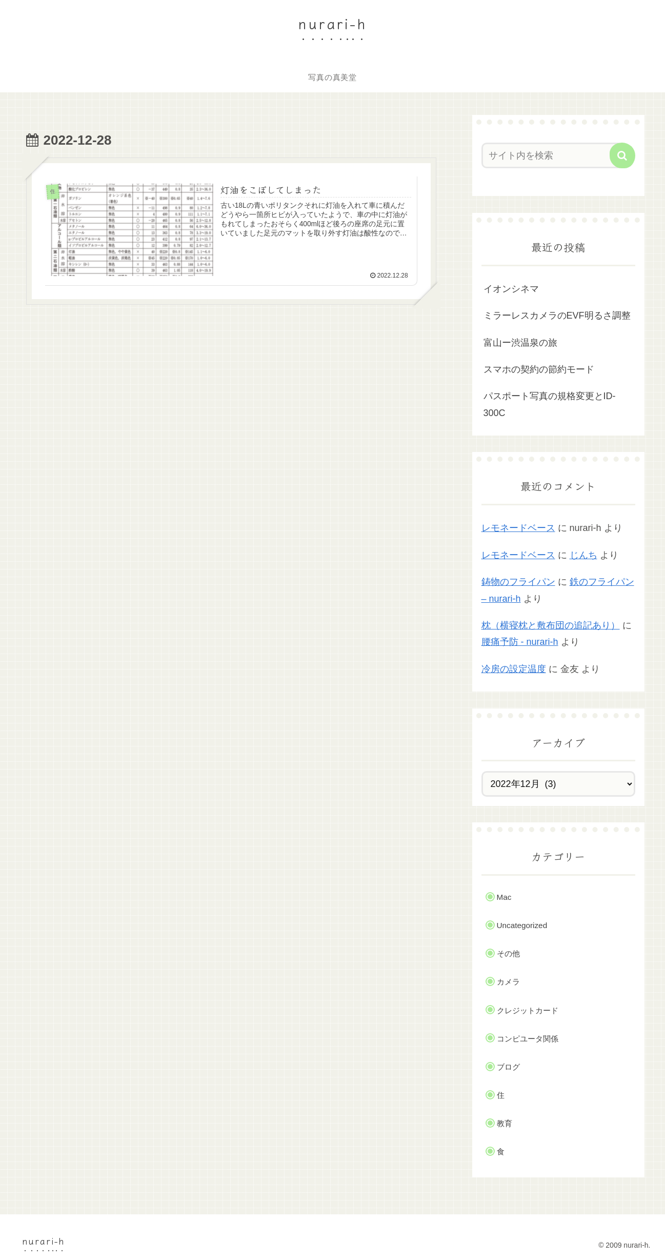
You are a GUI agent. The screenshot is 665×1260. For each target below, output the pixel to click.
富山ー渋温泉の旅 (520, 343)
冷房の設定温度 (513, 669)
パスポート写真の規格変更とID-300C (549, 404)
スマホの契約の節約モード (538, 369)
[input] (552, 155)
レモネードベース (518, 528)
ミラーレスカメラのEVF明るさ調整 (557, 315)
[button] (622, 155)
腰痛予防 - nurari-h (519, 642)
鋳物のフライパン (518, 582)
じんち (583, 555)
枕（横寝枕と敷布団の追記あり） (550, 625)
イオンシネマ (511, 289)
